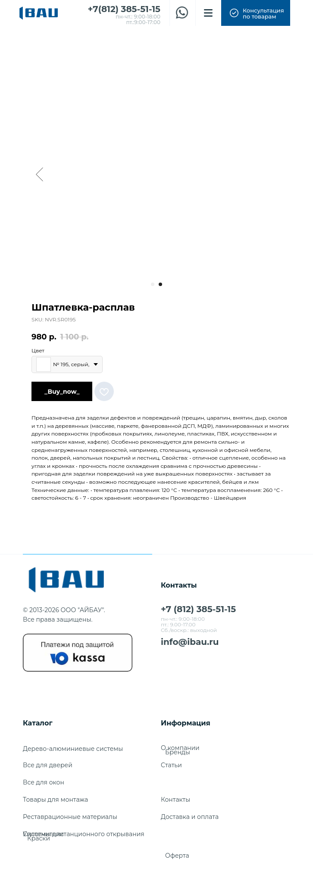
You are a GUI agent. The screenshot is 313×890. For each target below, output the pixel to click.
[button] (255, 13)
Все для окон (43, 782)
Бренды (177, 752)
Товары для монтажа (55, 799)
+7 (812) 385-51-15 (198, 609)
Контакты (175, 799)
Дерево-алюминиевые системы (73, 749)
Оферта (177, 855)
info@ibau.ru (190, 642)
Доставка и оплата (190, 817)
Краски (38, 838)
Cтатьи (171, 765)
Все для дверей (47, 765)
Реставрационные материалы (70, 817)
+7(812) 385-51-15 (124, 9)
